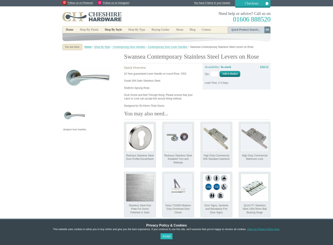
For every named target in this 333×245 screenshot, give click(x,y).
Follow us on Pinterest (80, 2)
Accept (167, 236)
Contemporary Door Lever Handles (167, 46)
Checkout (251, 3)
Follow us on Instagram (116, 2)
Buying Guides (160, 29)
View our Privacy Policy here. (263, 229)
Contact (206, 29)
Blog (192, 29)
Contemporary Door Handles (129, 46)
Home (69, 29)
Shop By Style (102, 46)
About (179, 29)
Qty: (207, 73)
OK (267, 29)
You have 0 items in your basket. (212, 2)
